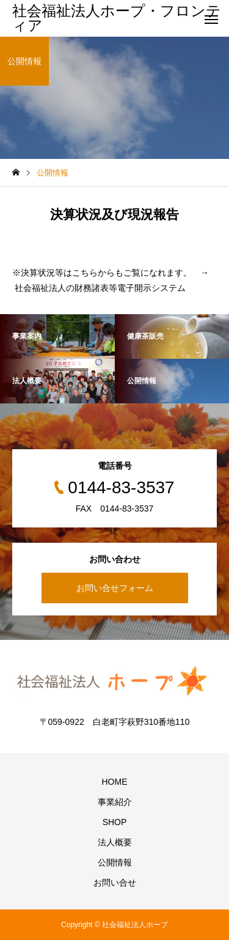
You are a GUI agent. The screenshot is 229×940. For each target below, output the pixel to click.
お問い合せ (114, 882)
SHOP (115, 822)
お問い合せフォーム (114, 588)
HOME (115, 782)
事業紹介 (115, 802)
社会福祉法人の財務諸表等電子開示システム (100, 288)
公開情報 (115, 862)
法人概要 (115, 842)
